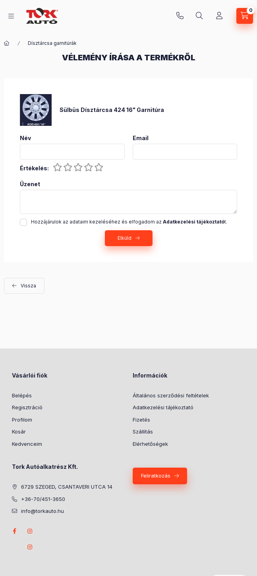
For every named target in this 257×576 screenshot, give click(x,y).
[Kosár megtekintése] (244, 16)
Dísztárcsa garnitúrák (52, 43)
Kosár (19, 431)
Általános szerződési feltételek (171, 395)
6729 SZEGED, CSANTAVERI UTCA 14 (66, 487)
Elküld (124, 238)
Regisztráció (27, 407)
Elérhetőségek (150, 444)
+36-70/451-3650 (179, 15)
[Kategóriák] (11, 16)
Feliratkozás (155, 475)
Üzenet (30, 184)
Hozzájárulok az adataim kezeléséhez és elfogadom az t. (129, 222)
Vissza (28, 286)
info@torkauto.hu (42, 511)
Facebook (14, 531)
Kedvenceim (27, 444)
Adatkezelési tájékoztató (163, 407)
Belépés (22, 395)
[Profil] (219, 16)
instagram (30, 531)
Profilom (22, 419)
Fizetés (141, 419)
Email (141, 138)
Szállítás (143, 431)
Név (25, 138)
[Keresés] (199, 16)
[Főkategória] (7, 43)
